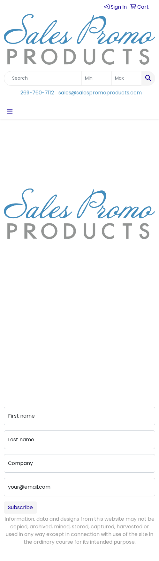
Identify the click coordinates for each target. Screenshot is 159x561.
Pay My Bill (17, 354)
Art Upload (17, 337)
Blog (9, 305)
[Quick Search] (43, 78)
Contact (14, 328)
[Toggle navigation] (10, 112)
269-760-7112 (37, 92)
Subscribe (20, 507)
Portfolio (14, 363)
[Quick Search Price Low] (96, 78)
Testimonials (19, 313)
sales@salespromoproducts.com (100, 92)
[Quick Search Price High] (126, 78)
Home (11, 287)
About (11, 296)
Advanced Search (26, 345)
